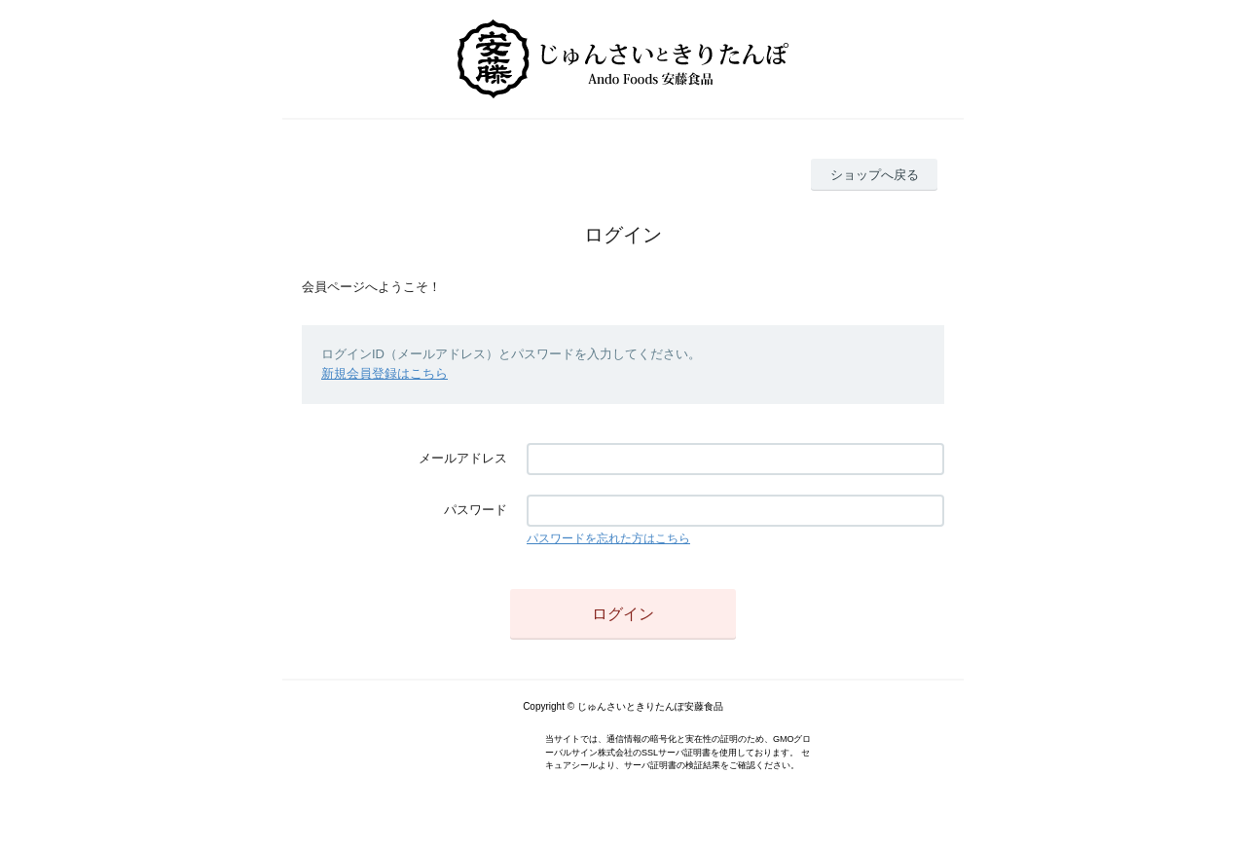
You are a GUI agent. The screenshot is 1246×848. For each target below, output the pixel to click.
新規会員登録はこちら (384, 373)
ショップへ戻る (874, 174)
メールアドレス (463, 458)
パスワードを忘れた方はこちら (608, 538)
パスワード (475, 509)
